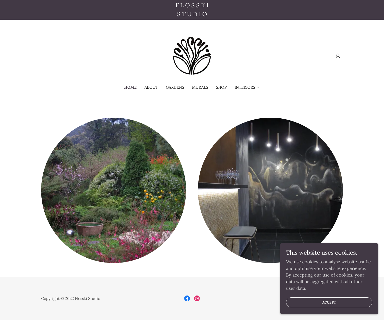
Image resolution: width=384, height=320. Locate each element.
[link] (192, 55)
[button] (338, 56)
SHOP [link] (221, 87)
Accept (329, 309)
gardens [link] (175, 87)
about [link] (151, 87)
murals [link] (200, 87)
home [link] (130, 87)
